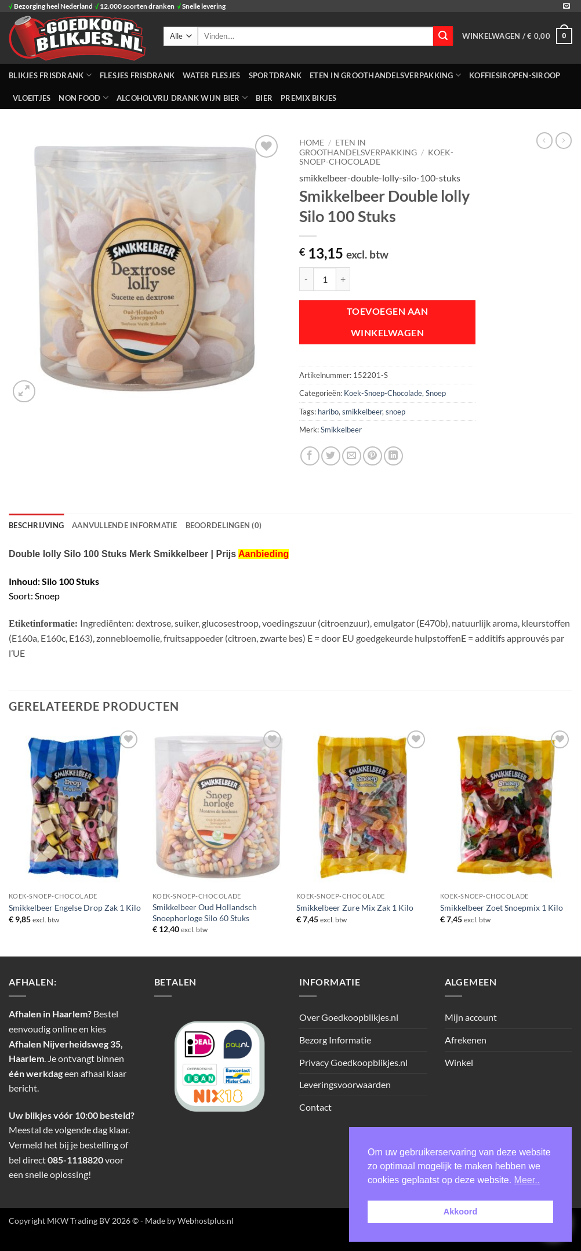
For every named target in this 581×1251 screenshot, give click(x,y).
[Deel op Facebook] (309, 456)
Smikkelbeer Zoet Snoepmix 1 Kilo (501, 907)
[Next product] (544, 140)
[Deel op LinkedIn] (393, 456)
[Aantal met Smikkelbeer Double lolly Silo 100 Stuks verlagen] (306, 278)
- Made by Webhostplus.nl (187, 1220)
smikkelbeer (362, 411)
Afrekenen (465, 1039)
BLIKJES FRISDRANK (50, 75)
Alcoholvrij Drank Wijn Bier (182, 97)
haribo (328, 411)
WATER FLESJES (211, 75)
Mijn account (471, 1017)
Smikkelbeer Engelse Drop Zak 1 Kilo (75, 907)
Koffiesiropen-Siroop (514, 75)
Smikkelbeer (341, 429)
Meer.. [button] (527, 1180)
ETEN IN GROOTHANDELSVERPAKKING (385, 75)
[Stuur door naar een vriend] (351, 456)
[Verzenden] (443, 36)
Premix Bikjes (308, 98)
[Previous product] (563, 140)
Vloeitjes (31, 98)
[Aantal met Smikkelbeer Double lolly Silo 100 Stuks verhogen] (343, 278)
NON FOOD (83, 97)
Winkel (459, 1062)
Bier (264, 98)
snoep (395, 411)
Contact (315, 1106)
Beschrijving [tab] (36, 525)
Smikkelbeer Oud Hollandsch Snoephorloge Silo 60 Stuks (204, 912)
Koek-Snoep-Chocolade (376, 157)
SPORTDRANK (275, 75)
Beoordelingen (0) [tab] (224, 525)
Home (311, 142)
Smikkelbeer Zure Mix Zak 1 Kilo (354, 907)
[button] (517, 36)
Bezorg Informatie (335, 1039)
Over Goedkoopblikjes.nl (348, 1017)
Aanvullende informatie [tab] (124, 525)
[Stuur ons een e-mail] (566, 6)
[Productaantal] (324, 278)
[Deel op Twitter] (330, 456)
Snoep (436, 393)
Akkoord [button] (460, 1211)
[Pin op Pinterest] (372, 456)
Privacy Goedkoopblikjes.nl (353, 1062)
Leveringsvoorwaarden (345, 1084)
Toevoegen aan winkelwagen (387, 322)
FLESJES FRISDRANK (137, 75)
